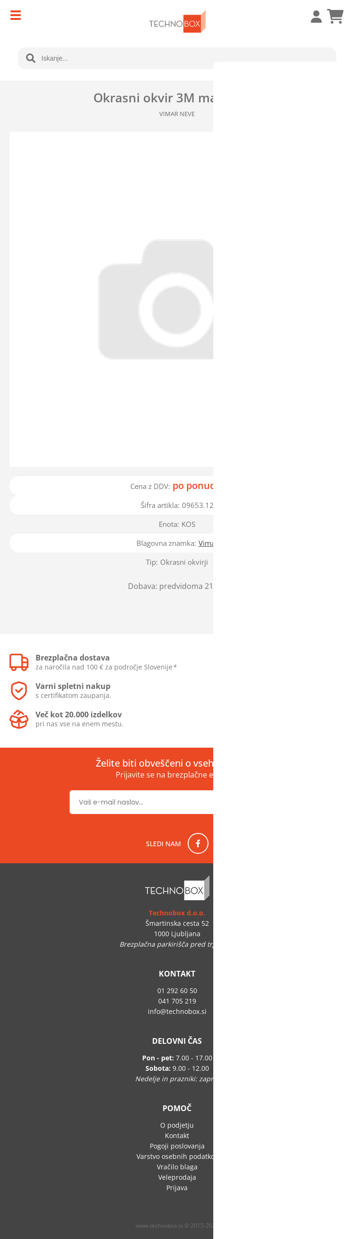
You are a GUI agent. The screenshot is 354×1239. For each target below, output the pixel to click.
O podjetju (177, 1125)
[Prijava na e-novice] (254, 802)
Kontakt (177, 1135)
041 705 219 (177, 1000)
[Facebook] (198, 843)
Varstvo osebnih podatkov (177, 1156)
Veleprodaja (177, 1177)
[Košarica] (335, 16)
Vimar (208, 543)
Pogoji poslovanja (177, 1145)
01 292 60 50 (177, 990)
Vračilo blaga (177, 1166)
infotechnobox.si (177, 1011)
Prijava (311, 16)
